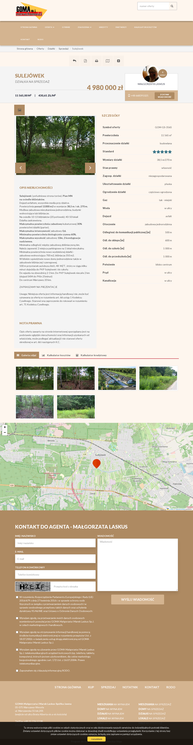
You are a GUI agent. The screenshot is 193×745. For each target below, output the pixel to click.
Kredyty (103, 27)
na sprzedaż (155, 704)
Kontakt (25, 39)
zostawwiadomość (164, 95)
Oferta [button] (49, 27)
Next (90, 168)
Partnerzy (121, 27)
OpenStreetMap (180, 509)
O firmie (66, 27)
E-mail (19, 551)
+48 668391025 (138, 95)
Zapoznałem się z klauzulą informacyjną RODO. (43, 670)
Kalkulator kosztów (145, 27)
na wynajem (113, 704)
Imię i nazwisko (25, 535)
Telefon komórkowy (30, 567)
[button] (96, 462)
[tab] (19, 110)
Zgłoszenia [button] (84, 27)
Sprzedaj (108, 687)
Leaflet (170, 509)
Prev (20, 168)
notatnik (130, 687)
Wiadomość (105, 535)
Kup (91, 687)
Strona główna (29, 27)
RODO (40, 39)
